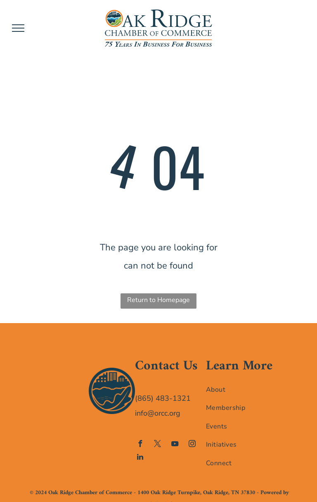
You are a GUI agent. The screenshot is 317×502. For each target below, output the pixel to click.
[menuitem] (239, 389)
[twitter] (157, 444)
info (141, 413)
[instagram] (192, 444)
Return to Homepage (158, 300)
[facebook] (140, 444)
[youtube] (175, 444)
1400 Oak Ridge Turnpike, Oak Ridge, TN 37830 (196, 493)
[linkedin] (140, 458)
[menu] (18, 28)
